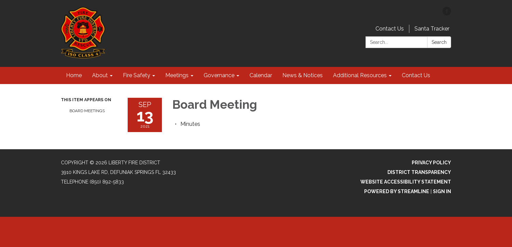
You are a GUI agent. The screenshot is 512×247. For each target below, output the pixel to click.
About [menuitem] (100, 75)
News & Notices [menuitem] (302, 75)
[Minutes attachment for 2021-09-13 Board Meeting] (190, 124)
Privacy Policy (431, 162)
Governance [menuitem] (219, 75)
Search (439, 42)
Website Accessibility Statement (405, 182)
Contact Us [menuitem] (416, 75)
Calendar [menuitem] (260, 75)
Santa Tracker (431, 28)
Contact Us (389, 28)
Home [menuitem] (74, 75)
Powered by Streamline (396, 191)
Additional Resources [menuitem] (360, 75)
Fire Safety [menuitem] (136, 75)
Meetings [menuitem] (177, 75)
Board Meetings (87, 110)
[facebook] (447, 13)
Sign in (442, 191)
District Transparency (419, 172)
